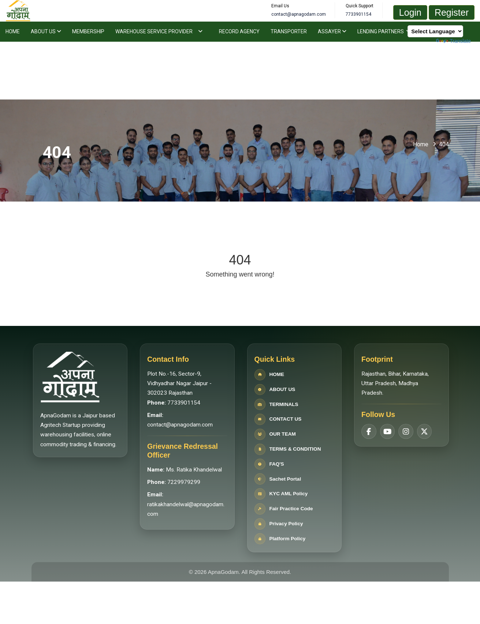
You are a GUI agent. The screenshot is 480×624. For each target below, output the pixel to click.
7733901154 (182, 403)
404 (444, 144)
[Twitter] (422, 422)
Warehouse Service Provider (154, 31)
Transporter (289, 31)
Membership (88, 31)
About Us (46, 31)
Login (410, 12)
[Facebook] (367, 422)
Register (452, 12)
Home (12, 31)
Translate (453, 41)
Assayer (332, 31)
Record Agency (239, 31)
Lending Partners (383, 31)
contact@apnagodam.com (179, 425)
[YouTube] (386, 422)
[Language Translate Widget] (435, 31)
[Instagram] (404, 422)
